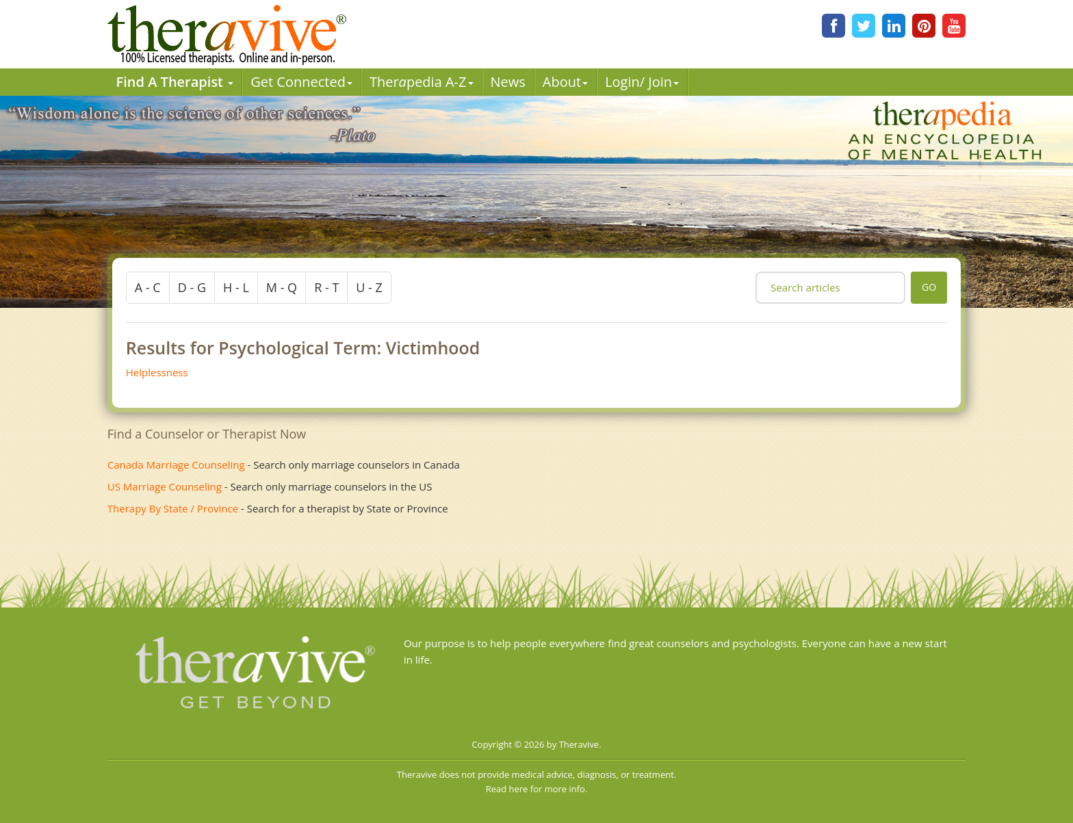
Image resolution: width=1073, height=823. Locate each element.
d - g (192, 287)
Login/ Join (642, 82)
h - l (236, 287)
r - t (326, 287)
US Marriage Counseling (164, 486)
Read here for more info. (537, 789)
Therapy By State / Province (172, 508)
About (565, 82)
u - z (369, 287)
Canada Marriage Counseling (176, 464)
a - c (148, 287)
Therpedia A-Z (422, 82)
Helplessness (157, 372)
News (508, 82)
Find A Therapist (175, 82)
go (929, 286)
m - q (281, 287)
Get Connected (301, 82)
